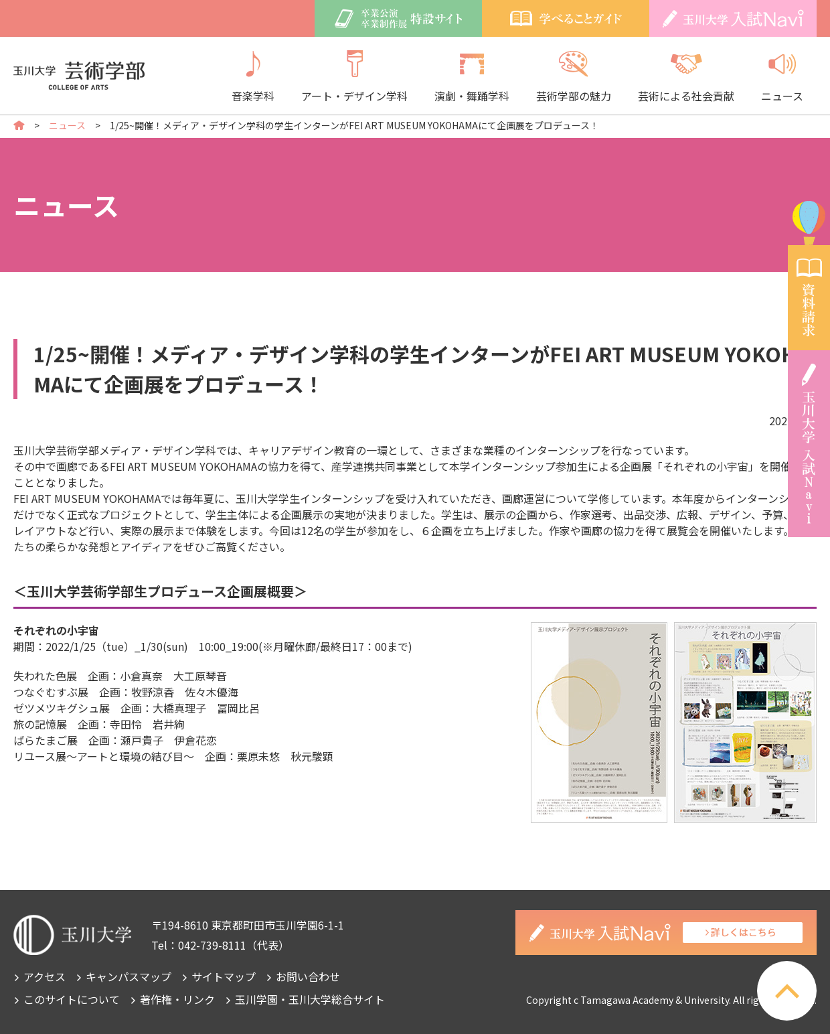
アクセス (44, 976)
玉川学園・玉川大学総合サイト (310, 999)
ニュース (782, 77)
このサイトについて (71, 999)
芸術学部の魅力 (573, 77)
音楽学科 (253, 77)
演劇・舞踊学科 (471, 77)
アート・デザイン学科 (354, 77)
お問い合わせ (308, 976)
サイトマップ (223, 976)
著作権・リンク (177, 999)
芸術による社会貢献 (686, 77)
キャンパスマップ (128, 976)
